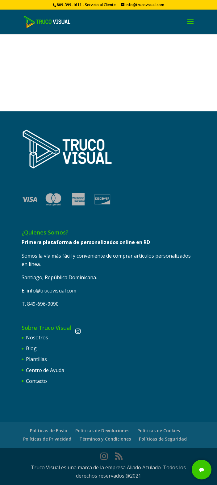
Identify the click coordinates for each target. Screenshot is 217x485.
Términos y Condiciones (105, 439)
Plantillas (36, 359)
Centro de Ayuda (45, 370)
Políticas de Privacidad (47, 439)
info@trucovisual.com (51, 290)
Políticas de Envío (48, 430)
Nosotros (37, 337)
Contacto (36, 381)
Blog (31, 348)
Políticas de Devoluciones (102, 430)
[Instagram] (78, 331)
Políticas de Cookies (158, 430)
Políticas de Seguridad (163, 439)
